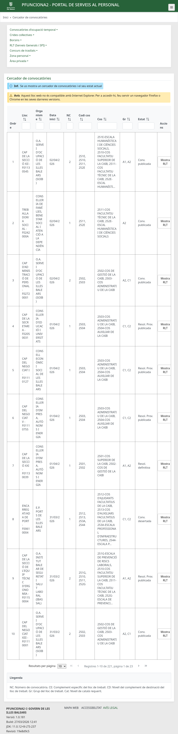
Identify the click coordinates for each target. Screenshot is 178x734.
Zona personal (19, 56)
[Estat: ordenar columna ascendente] (146, 119)
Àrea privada (18, 61)
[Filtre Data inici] (55, 125)
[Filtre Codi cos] (85, 125)
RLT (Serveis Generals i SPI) (27, 45)
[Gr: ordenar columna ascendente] (127, 119)
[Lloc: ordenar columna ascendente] (26, 119)
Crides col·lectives (21, 35)
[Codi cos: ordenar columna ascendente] (85, 119)
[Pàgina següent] (139, 666)
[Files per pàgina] (62, 666)
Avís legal (110, 708)
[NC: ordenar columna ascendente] (70, 119)
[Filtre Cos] (107, 125)
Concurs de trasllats (22, 50)
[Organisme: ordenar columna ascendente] (40, 119)
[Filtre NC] (70, 125)
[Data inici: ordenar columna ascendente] (55, 119)
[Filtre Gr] (127, 125)
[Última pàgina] (146, 666)
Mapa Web (71, 708)
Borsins (14, 40)
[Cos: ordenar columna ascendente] (107, 119)
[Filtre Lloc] (26, 125)
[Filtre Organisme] (40, 125)
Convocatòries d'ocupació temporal (33, 30)
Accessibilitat (91, 708)
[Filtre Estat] (146, 125)
